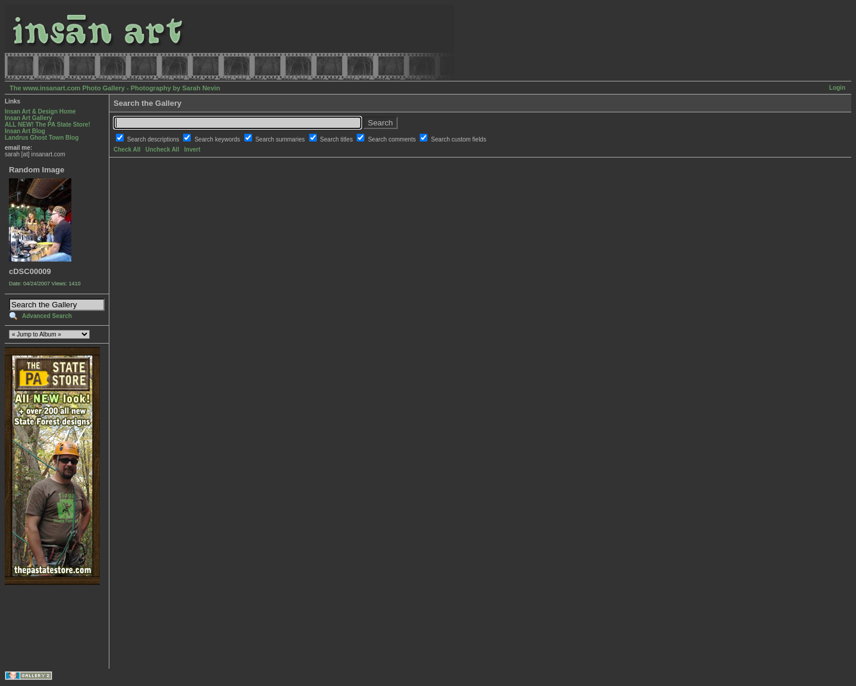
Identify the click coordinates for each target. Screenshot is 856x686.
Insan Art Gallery (28, 118)
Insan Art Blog (25, 131)
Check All (127, 149)
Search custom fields (458, 139)
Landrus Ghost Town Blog (41, 137)
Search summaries (280, 139)
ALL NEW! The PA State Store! (47, 124)
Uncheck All (163, 149)
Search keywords (217, 139)
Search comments (392, 139)
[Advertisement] (42, 627)
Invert (192, 149)
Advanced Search (47, 316)
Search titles (337, 139)
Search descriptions (154, 139)
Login (837, 87)
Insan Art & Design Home (40, 111)
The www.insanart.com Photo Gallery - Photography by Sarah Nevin (115, 88)
